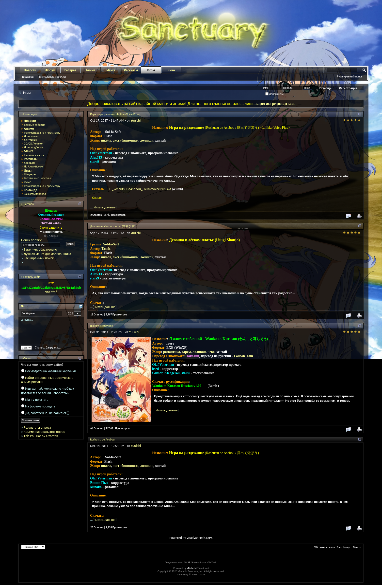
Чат (23, 306)
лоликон (147, 140)
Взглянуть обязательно (40, 249)
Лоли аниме (31, 136)
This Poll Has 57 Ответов (41, 436)
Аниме (91, 70)
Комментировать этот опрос (44, 432)
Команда (30, 190)
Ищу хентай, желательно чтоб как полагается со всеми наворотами (47, 390)
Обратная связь (324, 547)
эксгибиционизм (126, 140)
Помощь (325, 88)
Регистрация (348, 88)
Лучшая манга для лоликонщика (47, 254)
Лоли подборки (33, 147)
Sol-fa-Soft (111, 244)
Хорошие (29, 163)
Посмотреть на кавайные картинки (50, 371)
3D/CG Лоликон (33, 143)
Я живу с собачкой (101, 326)
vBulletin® (192, 568)
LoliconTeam (243, 356)
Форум (50, 70)
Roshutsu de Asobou (102, 439)
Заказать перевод (35, 194)
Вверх (357, 547)
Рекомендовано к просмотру (42, 132)
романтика (171, 352)
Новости (30, 70)
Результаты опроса (37, 427)
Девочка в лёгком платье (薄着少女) (113, 226)
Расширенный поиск (349, 76)
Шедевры (28, 76)
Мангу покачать (36, 400)
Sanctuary (343, 547)
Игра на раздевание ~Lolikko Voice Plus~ (115, 114)
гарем (186, 352)
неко (211, 352)
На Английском (33, 166)
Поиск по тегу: (31, 240)
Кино (171, 70)
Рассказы (131, 70)
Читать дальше (104, 207)
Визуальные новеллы (52, 76)
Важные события (34, 125)
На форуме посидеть (40, 406)
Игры (151, 70)
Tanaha (106, 249)
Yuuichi (136, 120)
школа (106, 140)
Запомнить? (275, 93)
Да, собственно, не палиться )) (47, 413)
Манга (110, 70)
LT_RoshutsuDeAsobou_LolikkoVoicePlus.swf (140, 189)
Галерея (70, 70)
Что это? (51, 292)
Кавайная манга (34, 155)
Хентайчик (30, 140)
